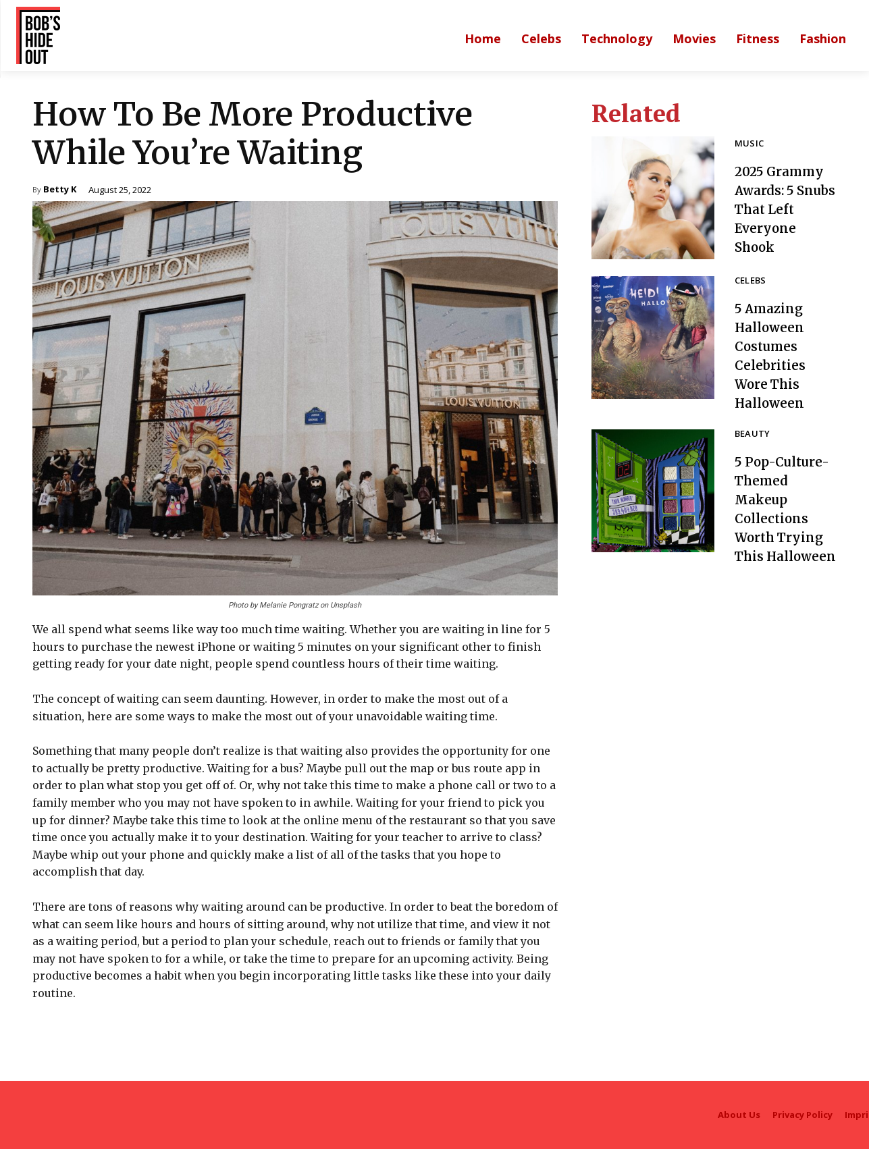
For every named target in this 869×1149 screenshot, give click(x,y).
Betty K (59, 190)
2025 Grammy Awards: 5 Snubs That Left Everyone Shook (783, 209)
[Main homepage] (483, 38)
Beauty (752, 434)
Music (749, 144)
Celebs (750, 281)
